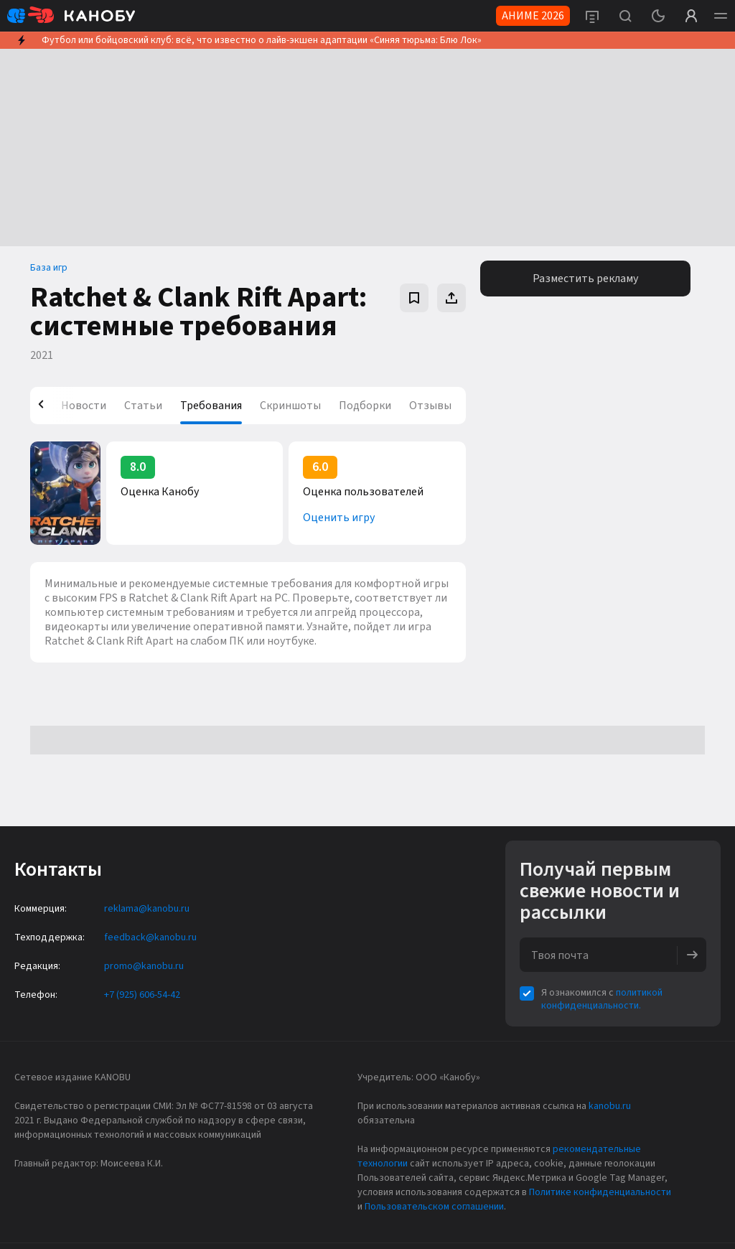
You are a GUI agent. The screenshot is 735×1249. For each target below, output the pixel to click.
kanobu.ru (610, 1106)
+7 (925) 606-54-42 (142, 995)
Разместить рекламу (585, 278)
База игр (48, 268)
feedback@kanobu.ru (150, 937)
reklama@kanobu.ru (146, 909)
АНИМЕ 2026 (533, 16)
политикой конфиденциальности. (602, 999)
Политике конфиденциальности (600, 1192)
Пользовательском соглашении (434, 1206)
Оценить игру (339, 517)
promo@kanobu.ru (144, 966)
